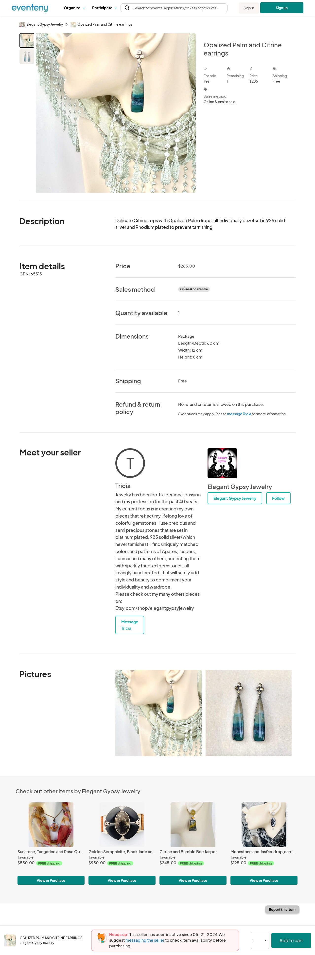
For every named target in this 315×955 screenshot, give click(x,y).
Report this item (282, 909)
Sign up (282, 7)
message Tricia (239, 414)
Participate (104, 7)
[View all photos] (116, 113)
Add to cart (291, 940)
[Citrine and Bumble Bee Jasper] (193, 824)
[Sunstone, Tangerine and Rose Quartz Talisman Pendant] (51, 824)
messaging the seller (144, 940)
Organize (74, 7)
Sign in (249, 8)
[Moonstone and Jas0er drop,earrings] (264, 824)
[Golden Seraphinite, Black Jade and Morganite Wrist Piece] (122, 824)
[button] (74, 8)
